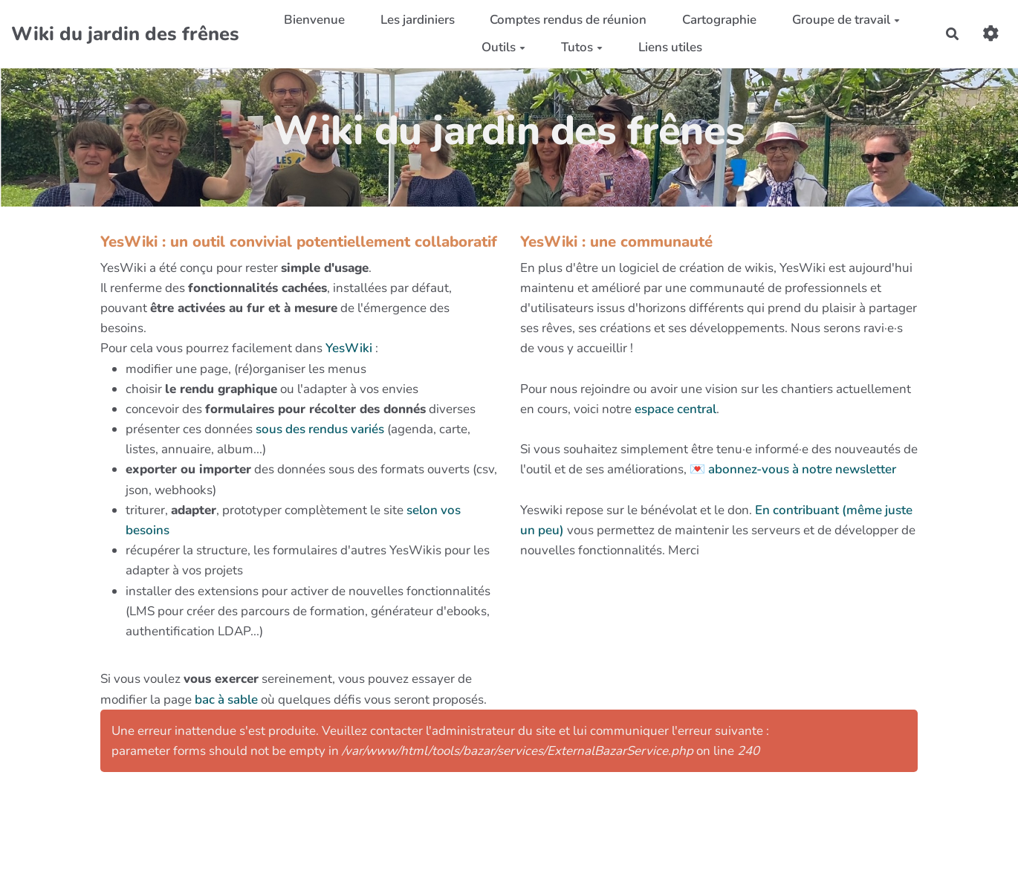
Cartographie (719, 19)
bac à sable (226, 699)
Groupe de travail (846, 19)
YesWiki (348, 348)
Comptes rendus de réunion (568, 19)
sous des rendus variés (320, 429)
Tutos (582, 47)
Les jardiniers (417, 19)
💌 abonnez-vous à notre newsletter (793, 469)
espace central (675, 409)
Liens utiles (670, 47)
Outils (503, 47)
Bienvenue (314, 19)
